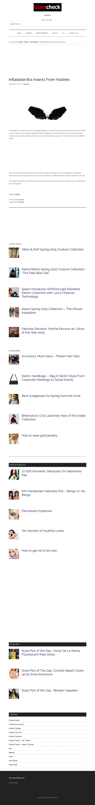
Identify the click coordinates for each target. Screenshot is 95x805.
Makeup (12, 753)
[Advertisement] (47, 63)
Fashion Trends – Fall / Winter (19, 740)
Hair (10, 749)
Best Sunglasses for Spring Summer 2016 (51, 396)
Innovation (20, 202)
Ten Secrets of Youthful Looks (43, 531)
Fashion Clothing (15, 728)
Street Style (13, 765)
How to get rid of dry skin (39, 550)
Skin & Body (13, 761)
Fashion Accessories (16, 724)
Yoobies (17, 194)
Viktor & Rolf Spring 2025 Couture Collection (53, 249)
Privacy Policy (13, 783)
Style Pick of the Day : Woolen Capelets (50, 690)
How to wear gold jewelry (39, 435)
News (11, 757)
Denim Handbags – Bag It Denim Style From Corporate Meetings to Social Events (53, 377)
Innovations (20, 199)
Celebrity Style (14, 720)
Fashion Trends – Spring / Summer (21, 744)
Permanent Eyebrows (37, 511)
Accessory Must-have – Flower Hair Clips (51, 356)
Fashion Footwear (15, 736)
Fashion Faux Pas (15, 732)
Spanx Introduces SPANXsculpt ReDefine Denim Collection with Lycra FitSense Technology (51, 292)
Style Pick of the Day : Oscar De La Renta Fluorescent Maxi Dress (51, 652)
